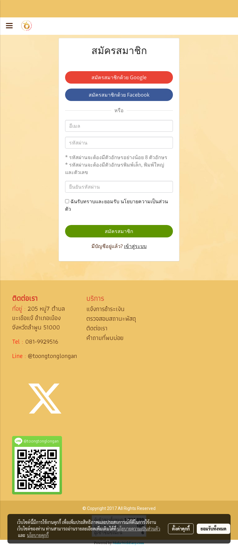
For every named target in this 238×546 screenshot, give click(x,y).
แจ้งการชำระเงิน (105, 309)
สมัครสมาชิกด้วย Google (119, 77)
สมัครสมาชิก (119, 231)
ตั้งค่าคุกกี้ (181, 528)
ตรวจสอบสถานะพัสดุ (111, 318)
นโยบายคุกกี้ (38, 535)
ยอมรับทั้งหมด (214, 528)
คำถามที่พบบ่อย (105, 338)
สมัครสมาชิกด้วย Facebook (119, 94)
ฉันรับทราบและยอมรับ (116, 205)
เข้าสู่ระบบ (135, 246)
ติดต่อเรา (97, 328)
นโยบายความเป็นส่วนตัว (138, 528)
